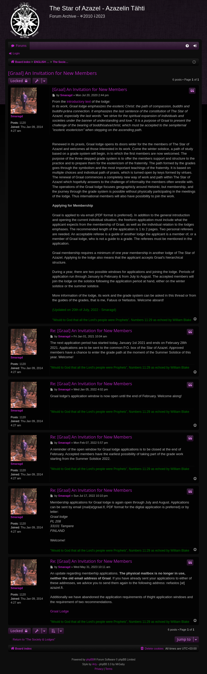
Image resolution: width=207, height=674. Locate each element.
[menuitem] (187, 46)
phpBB (90, 659)
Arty (94, 664)
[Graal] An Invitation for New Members (52, 73)
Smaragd (17, 116)
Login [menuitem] (196, 47)
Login (16, 53)
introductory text (79, 101)
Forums (21, 46)
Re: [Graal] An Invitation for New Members (91, 330)
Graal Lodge (59, 611)
